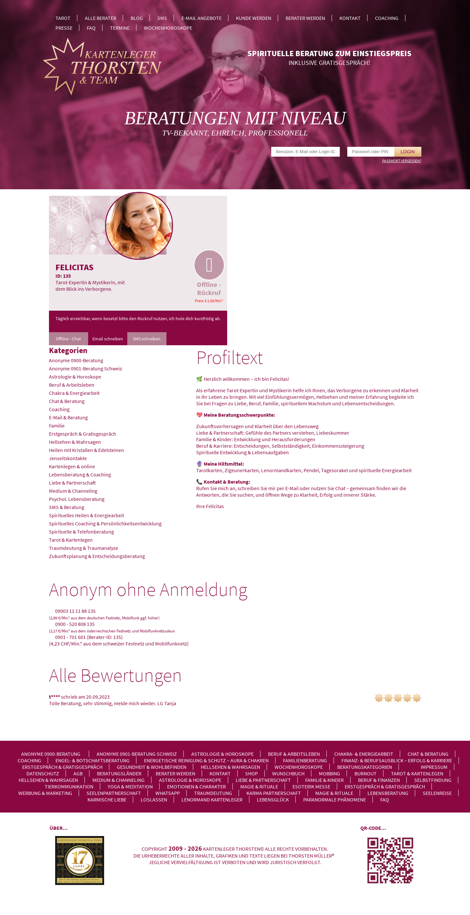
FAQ (91, 27)
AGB (78, 773)
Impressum (434, 767)
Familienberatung (305, 760)
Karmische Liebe (106, 799)
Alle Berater (100, 18)
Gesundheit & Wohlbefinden (151, 767)
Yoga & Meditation (130, 786)
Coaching (387, 18)
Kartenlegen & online (72, 466)
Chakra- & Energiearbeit (363, 754)
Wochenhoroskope (168, 27)
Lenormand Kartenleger (212, 799)
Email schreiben (107, 339)
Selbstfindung (432, 780)
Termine (120, 27)
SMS (162, 18)
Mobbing (329, 773)
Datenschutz (42, 773)
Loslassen (154, 799)
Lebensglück (273, 799)
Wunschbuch (288, 773)
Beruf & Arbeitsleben (71, 384)
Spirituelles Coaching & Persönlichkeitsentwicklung (105, 523)
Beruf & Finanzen (379, 780)
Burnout (365, 773)
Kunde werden (253, 18)
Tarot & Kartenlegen (71, 539)
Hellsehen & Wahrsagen (75, 442)
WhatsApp (167, 793)
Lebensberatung (388, 793)
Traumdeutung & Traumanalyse (83, 548)
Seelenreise (437, 793)
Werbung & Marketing (45, 793)
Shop (251, 773)
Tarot (62, 18)
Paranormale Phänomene (334, 799)
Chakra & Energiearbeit (74, 393)
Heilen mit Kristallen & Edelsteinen (86, 450)
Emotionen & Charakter (196, 786)
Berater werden (305, 18)
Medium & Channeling (73, 491)
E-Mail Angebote (201, 18)
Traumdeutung (213, 793)
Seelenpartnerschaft (113, 793)
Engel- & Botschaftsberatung (92, 760)
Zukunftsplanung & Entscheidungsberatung (97, 556)
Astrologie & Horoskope (75, 376)
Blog (137, 18)
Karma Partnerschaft (273, 793)
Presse (63, 27)
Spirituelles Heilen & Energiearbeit (86, 515)
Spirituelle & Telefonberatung (81, 531)
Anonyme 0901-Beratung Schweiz (85, 368)
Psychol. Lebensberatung (76, 499)
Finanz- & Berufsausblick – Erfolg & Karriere (396, 760)
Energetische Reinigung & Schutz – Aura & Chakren (206, 760)
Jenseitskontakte (68, 458)
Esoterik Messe (311, 786)
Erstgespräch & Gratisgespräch (82, 433)
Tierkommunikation (69, 786)
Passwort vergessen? (401, 160)
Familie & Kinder (324, 780)
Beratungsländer (119, 773)
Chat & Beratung (67, 401)
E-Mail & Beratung (68, 417)
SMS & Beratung (66, 507)
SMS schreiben (147, 339)
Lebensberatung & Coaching (80, 474)
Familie (57, 425)
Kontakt (350, 18)
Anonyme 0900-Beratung (76, 360)
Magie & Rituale (259, 786)
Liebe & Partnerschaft (72, 482)
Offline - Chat (68, 339)
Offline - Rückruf (209, 273)
